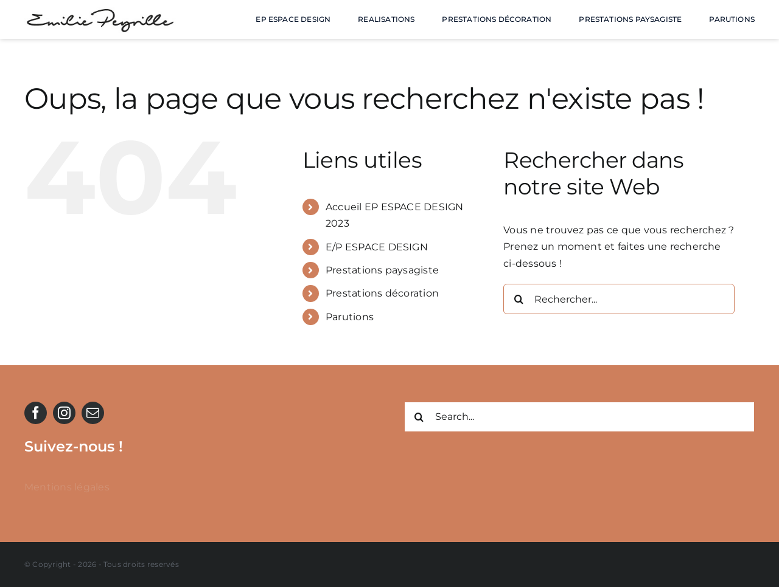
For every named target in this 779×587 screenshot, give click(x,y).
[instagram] (64, 413)
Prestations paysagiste (382, 270)
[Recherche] (518, 299)
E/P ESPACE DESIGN (377, 247)
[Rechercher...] (619, 299)
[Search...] (579, 417)
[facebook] (35, 413)
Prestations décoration (382, 293)
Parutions (350, 317)
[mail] (93, 413)
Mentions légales (67, 487)
